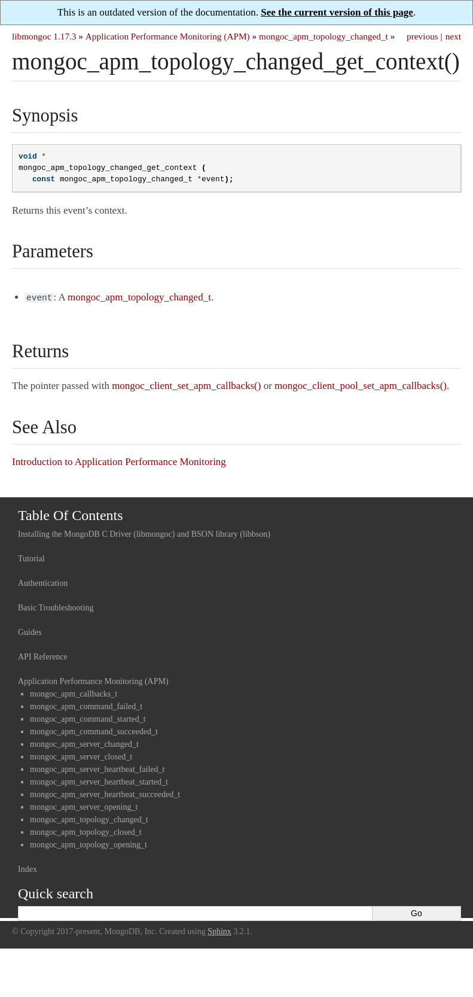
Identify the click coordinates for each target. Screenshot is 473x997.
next (453, 36)
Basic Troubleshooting (55, 606)
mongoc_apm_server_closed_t (81, 755)
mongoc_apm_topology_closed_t (86, 830)
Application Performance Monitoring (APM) (168, 36)
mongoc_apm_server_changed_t (84, 742)
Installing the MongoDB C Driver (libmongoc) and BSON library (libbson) (144, 532)
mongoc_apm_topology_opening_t (88, 843)
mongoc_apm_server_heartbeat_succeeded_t (105, 793)
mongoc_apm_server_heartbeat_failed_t (97, 768)
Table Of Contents (70, 514)
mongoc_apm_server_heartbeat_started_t (99, 780)
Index (27, 868)
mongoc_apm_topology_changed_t (323, 36)
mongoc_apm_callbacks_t (73, 692)
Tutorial (31, 557)
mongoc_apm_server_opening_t (84, 805)
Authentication (43, 581)
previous (422, 36)
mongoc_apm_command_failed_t (86, 705)
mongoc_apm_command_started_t (88, 717)
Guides (30, 631)
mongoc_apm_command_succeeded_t (94, 730)
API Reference (43, 655)
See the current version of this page (337, 12)
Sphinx (219, 930)
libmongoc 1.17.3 (44, 36)
